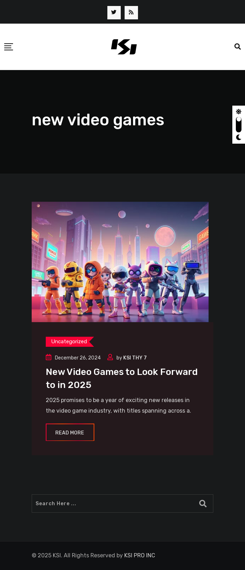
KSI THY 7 (135, 358)
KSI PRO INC (139, 555)
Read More (70, 433)
